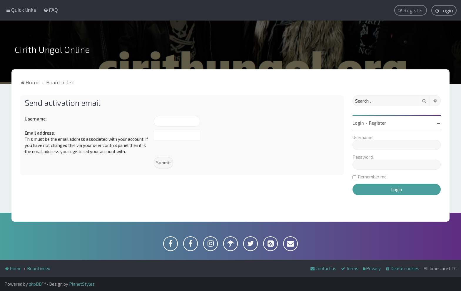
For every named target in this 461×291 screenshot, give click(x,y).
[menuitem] (50, 9)
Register (377, 123)
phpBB (35, 284)
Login (358, 123)
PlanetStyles (82, 284)
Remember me (372, 176)
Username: (36, 118)
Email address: (40, 133)
